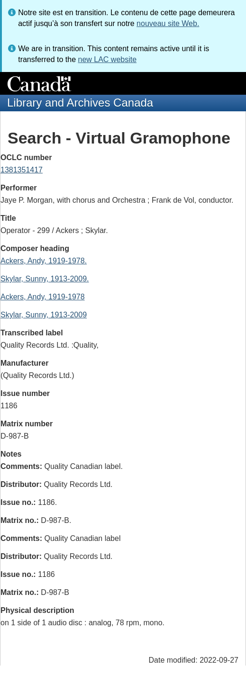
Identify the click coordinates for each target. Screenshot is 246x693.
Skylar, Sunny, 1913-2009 (43, 315)
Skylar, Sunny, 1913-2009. (44, 279)
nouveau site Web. (168, 23)
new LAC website (107, 59)
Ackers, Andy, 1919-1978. (43, 261)
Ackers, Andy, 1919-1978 (42, 297)
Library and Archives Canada (80, 102)
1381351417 (21, 170)
